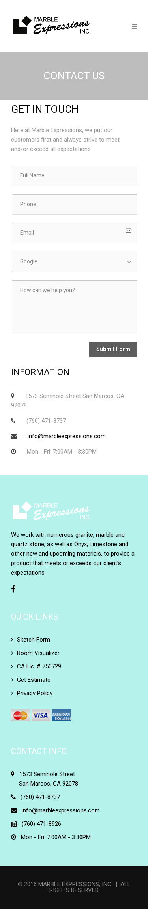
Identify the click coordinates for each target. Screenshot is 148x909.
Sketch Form (33, 639)
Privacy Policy (34, 693)
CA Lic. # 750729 (39, 666)
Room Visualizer (38, 653)
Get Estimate (34, 679)
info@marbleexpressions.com (67, 436)
